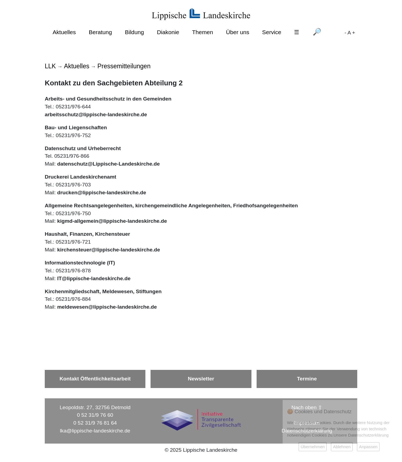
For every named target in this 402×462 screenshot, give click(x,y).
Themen (202, 32)
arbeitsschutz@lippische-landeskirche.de (96, 114)
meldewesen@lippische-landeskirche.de (107, 307)
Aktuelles (64, 32)
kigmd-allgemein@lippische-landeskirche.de (112, 221)
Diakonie (168, 32)
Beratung (100, 32)
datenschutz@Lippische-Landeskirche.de (108, 164)
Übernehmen (313, 446)
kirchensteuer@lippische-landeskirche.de (108, 250)
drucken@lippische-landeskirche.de (101, 192)
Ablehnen (342, 446)
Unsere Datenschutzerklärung (361, 435)
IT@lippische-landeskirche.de (93, 278)
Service (271, 32)
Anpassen (368, 446)
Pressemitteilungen (124, 66)
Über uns (237, 32)
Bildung (134, 32)
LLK (50, 66)
